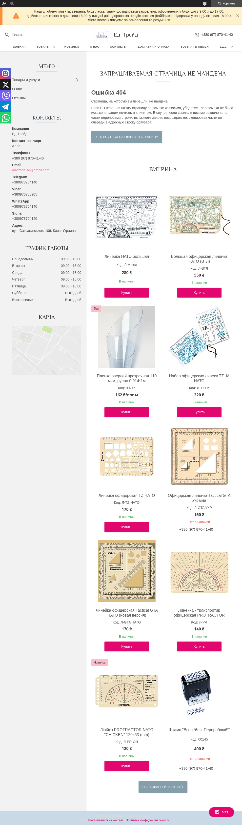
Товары (43, 46)
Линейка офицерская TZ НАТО (127, 495)
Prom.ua (142, 816)
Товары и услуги (26, 80)
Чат (221, 812)
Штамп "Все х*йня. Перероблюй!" (199, 730)
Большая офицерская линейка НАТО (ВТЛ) (199, 258)
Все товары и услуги (161, 787)
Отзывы (19, 98)
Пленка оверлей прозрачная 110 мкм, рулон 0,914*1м (127, 378)
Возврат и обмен (195, 46)
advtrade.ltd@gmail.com (30, 170)
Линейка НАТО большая (127, 256)
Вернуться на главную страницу (128, 137)
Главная (19, 46)
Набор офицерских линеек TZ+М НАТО (199, 378)
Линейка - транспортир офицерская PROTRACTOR (199, 612)
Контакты (118, 46)
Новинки (71, 46)
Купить (126, 293)
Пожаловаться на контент (105, 820)
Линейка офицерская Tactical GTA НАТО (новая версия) (127, 612)
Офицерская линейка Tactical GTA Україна (199, 498)
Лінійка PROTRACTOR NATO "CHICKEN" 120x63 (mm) (126, 732)
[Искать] (6, 34)
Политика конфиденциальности (147, 820)
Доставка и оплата (154, 46)
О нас (94, 46)
